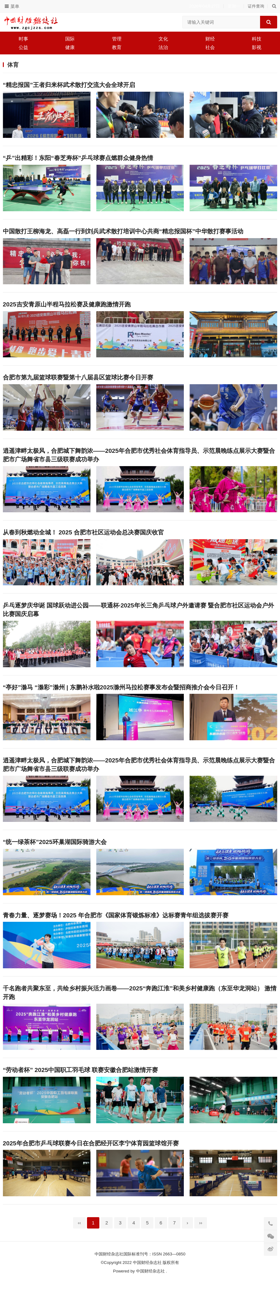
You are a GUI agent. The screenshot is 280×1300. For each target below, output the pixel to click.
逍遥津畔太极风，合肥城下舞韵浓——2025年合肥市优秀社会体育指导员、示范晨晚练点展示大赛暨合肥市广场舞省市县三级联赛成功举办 (139, 460)
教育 (116, 47)
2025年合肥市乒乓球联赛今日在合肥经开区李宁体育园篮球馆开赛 (91, 1158)
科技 (256, 38)
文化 (163, 38)
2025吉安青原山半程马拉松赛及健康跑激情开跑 (67, 308)
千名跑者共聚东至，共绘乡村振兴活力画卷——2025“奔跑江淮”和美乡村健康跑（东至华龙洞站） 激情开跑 (140, 1006)
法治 (163, 47)
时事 (23, 38)
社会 (210, 47)
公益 (23, 47)
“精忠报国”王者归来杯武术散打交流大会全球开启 (69, 85)
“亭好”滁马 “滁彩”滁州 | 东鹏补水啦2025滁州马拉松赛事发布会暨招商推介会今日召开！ (121, 696)
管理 (116, 38)
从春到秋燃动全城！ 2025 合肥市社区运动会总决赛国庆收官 (83, 539)
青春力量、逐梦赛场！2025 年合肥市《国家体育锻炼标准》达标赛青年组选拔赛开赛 (115, 927)
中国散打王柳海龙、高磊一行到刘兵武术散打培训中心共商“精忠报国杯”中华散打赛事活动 (123, 233)
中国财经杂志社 (150, 1287)
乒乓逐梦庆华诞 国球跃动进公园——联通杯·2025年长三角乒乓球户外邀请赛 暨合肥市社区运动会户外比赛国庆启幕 (138, 617)
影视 (256, 47)
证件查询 (256, 6)
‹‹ (79, 1239)
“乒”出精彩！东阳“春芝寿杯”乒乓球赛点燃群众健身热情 (78, 159)
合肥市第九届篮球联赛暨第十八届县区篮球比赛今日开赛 (78, 382)
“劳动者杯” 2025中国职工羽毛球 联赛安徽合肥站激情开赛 (80, 1084)
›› (200, 1239)
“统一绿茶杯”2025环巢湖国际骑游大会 (55, 853)
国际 (70, 38)
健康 (70, 47)
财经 (210, 38)
